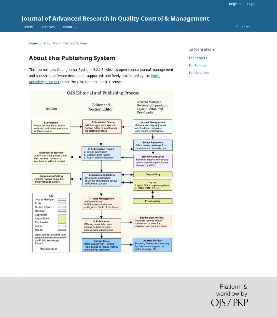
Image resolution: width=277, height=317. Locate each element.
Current (28, 27)
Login (251, 3)
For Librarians (199, 72)
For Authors (197, 65)
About (68, 27)
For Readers (198, 58)
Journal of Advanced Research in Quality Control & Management (115, 18)
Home (33, 43)
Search (244, 27)
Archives (48, 27)
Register (235, 3)
